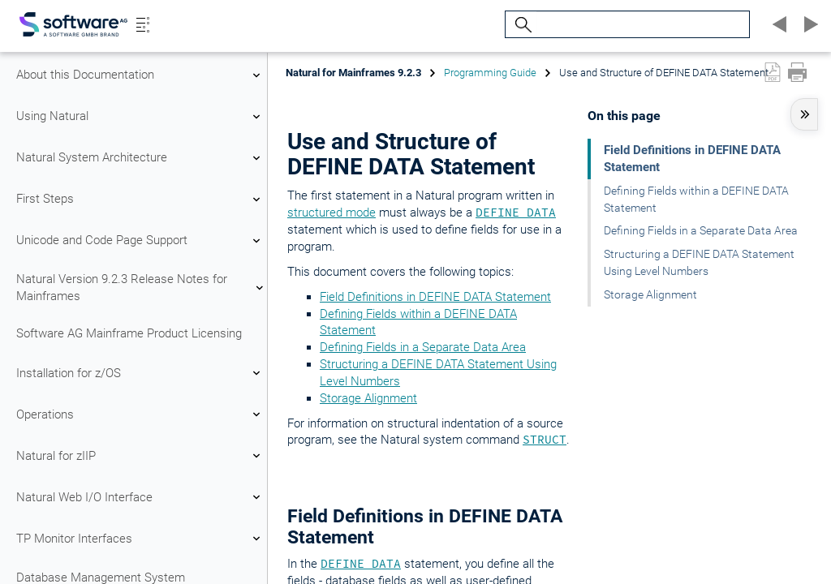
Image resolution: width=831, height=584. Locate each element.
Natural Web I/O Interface (140, 497)
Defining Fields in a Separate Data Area (423, 347)
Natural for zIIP (140, 456)
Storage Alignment (368, 398)
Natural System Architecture (140, 158)
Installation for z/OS (140, 373)
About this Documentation (140, 75)
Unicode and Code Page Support (140, 241)
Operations (140, 414)
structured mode (331, 212)
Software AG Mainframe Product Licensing (129, 333)
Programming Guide (490, 73)
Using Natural (140, 117)
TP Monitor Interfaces (140, 538)
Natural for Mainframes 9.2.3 (353, 73)
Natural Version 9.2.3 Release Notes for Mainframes (140, 287)
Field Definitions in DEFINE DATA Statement (435, 297)
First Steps (140, 199)
